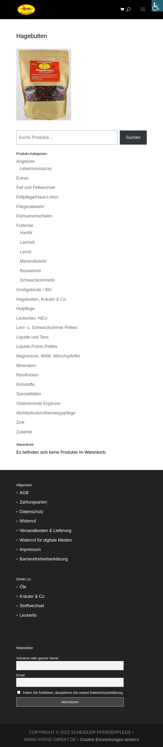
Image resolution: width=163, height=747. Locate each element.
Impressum (30, 549)
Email (20, 675)
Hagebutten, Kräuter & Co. (41, 299)
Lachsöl (27, 242)
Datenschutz (31, 511)
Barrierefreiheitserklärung (44, 559)
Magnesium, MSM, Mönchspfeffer (48, 356)
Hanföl (26, 232)
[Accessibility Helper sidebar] (157, 5)
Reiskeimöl (30, 270)
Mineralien (26, 365)
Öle (23, 586)
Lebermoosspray (36, 168)
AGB (24, 492)
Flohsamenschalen (34, 216)
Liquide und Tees (32, 337)
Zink (20, 422)
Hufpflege (25, 308)
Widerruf (28, 521)
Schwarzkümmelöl (37, 280)
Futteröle (24, 225)
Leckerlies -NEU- (32, 318)
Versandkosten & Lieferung (45, 530)
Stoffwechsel (32, 605)
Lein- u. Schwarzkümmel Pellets (46, 327)
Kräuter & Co (32, 596)
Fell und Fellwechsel (35, 187)
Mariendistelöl (33, 261)
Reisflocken (27, 375)
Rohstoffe (25, 384)
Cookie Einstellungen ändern (109, 739)
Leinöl (25, 251)
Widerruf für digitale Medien (46, 540)
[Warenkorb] (123, 9)
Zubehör (24, 432)
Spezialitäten (28, 393)
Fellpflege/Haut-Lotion (37, 197)
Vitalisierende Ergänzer (38, 403)
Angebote (25, 161)
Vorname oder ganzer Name (37, 658)
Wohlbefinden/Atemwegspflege (45, 413)
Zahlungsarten (33, 502)
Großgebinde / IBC (34, 289)
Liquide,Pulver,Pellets (36, 346)
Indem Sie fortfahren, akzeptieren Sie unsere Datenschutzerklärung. (73, 693)
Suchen (133, 137)
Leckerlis (28, 615)
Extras (22, 178)
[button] (8, 738)
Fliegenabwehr (30, 206)
